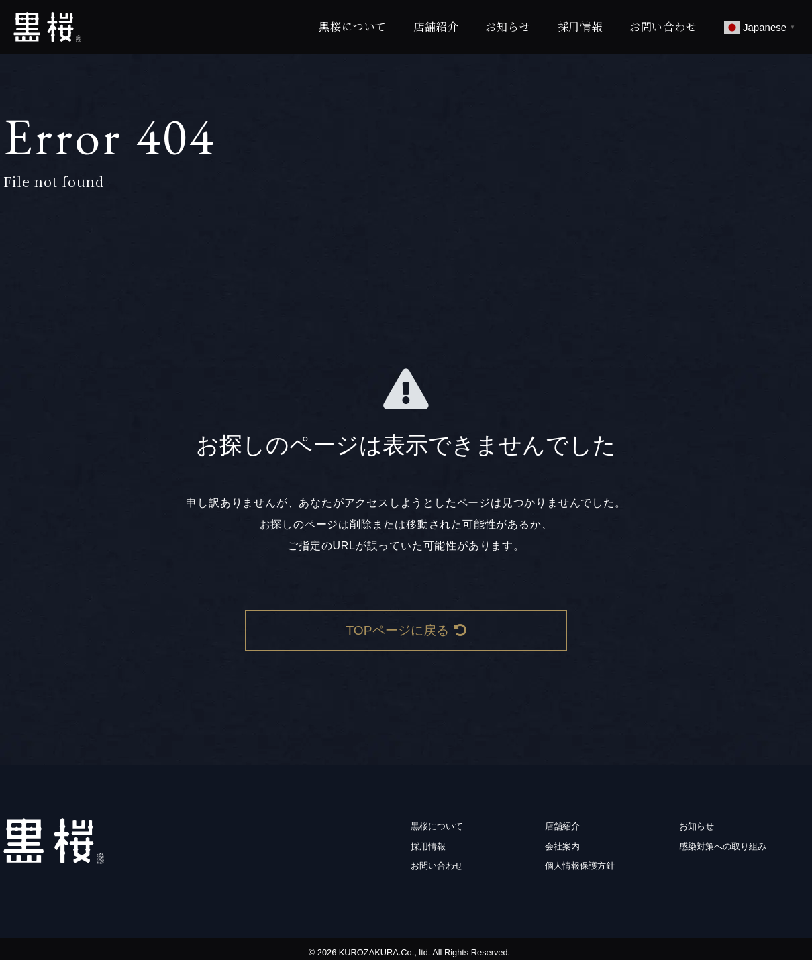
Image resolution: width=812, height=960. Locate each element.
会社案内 (562, 846)
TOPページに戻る (406, 630)
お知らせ (507, 26)
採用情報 (580, 26)
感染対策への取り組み (722, 846)
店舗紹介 (435, 26)
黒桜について (353, 26)
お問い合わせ (663, 26)
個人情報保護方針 (580, 866)
